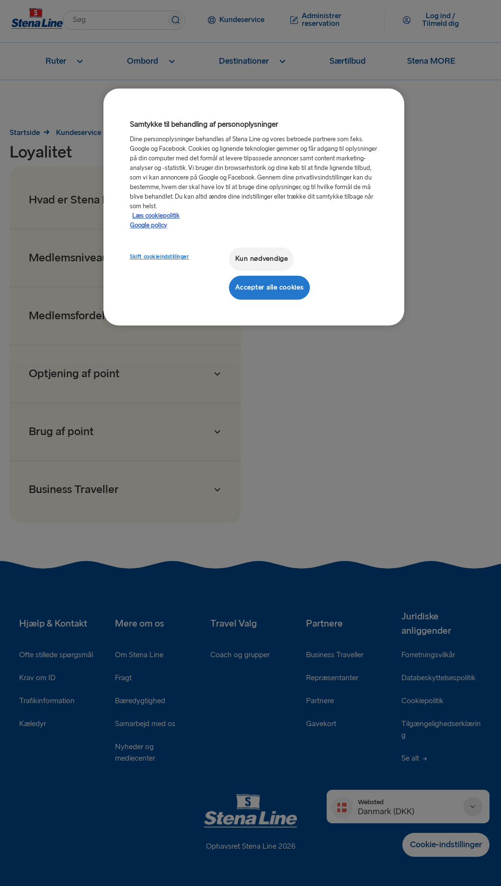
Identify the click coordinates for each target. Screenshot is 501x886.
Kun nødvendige (261, 259)
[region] (253, 207)
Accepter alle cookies (269, 287)
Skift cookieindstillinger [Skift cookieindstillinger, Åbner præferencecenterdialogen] (159, 257)
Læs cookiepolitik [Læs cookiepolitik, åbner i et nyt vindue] (156, 216)
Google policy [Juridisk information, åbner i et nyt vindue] (148, 225)
